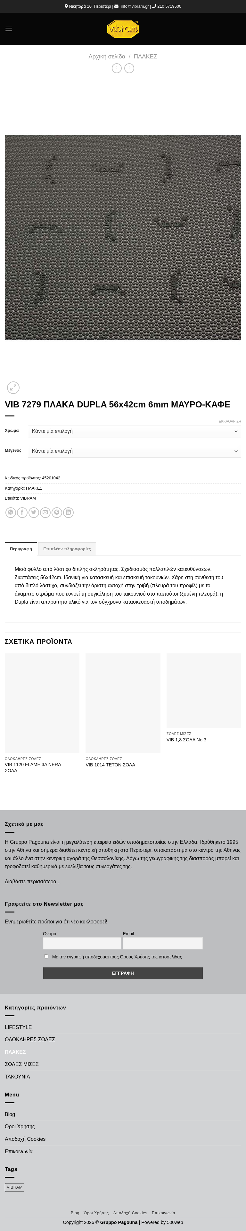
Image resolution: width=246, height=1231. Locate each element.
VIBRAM (28, 498)
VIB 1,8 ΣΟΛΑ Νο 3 (186, 739)
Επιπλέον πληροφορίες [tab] (67, 548)
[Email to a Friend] (45, 512)
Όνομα (49, 933)
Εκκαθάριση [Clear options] (230, 421)
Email (128, 933)
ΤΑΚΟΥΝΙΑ (17, 1076)
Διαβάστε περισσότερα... (33, 881)
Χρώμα (12, 430)
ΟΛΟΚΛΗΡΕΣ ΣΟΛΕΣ (30, 1039)
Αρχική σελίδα (107, 56)
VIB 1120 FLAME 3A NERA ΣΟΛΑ (33, 767)
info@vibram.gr (135, 6)
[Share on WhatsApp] (10, 512)
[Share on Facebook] (22, 512)
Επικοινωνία (19, 1151)
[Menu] (8, 29)
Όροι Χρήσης (20, 1126)
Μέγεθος (13, 450)
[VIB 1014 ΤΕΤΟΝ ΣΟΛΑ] (123, 703)
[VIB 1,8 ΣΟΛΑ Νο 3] (204, 690)
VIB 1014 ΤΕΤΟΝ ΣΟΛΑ (110, 764)
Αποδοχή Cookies (25, 1139)
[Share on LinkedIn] (68, 512)
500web (175, 1222)
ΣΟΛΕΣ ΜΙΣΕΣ (22, 1064)
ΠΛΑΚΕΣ (146, 56)
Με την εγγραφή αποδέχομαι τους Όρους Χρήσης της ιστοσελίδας (117, 956)
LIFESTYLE (18, 1027)
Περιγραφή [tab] (21, 548)
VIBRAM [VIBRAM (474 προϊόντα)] (14, 1187)
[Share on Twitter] (34, 512)
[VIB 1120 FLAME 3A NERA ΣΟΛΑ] (42, 703)
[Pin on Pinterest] (57, 512)
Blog (10, 1114)
